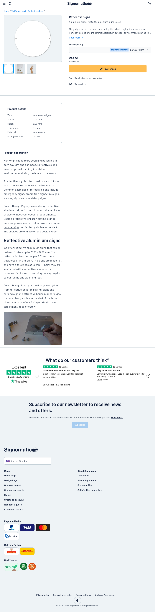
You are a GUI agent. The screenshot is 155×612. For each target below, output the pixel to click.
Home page (10, 475)
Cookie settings (83, 595)
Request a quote (13, 504)
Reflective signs (35, 11)
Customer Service (13, 509)
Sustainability (85, 485)
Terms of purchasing (62, 595)
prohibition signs (36, 193)
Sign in (7, 494)
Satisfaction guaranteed (90, 490)
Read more (76, 37)
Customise (108, 69)
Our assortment (12, 485)
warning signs (12, 198)
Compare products (14, 490)
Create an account (14, 499)
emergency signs (14, 193)
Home (6, 11)
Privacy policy (42, 595)
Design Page (10, 480)
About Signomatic (87, 480)
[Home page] (77, 449)
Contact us (83, 475)
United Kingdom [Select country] (17, 460)
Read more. (117, 417)
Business (98, 595)
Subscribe (79, 424)
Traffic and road (18, 11)
